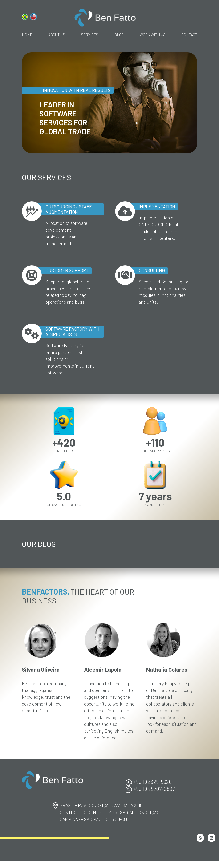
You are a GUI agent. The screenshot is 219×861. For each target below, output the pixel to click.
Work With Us (153, 34)
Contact (189, 34)
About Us (56, 34)
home (27, 34)
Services (89, 34)
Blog (119, 34)
